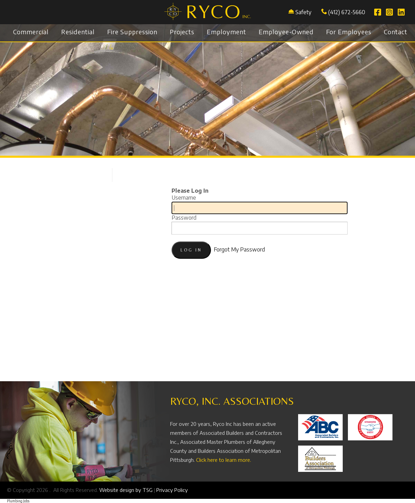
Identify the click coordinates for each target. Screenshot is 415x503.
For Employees (348, 32)
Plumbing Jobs (18, 501)
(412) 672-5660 (343, 12)
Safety (303, 12)
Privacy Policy (172, 490)
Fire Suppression (132, 32)
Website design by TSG (126, 490)
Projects (182, 32)
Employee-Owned (286, 32)
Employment (226, 32)
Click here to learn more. (223, 460)
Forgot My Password (239, 249)
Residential (78, 32)
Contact (395, 32)
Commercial (31, 32)
